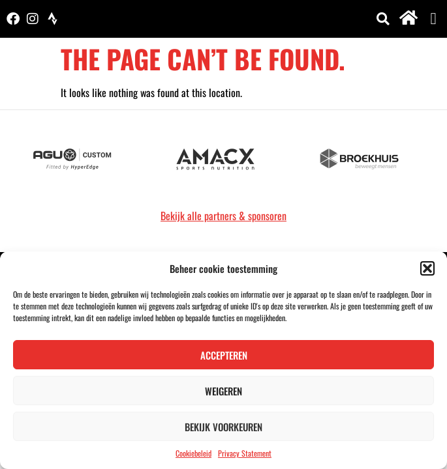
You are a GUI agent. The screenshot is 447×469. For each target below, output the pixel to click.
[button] (427, 268)
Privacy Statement (244, 453)
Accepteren (223, 355)
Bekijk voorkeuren (223, 426)
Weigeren (223, 391)
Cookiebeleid (193, 453)
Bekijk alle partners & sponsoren (223, 215)
